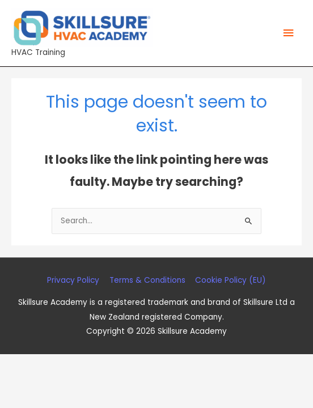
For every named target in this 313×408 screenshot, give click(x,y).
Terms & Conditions (147, 280)
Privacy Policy (73, 280)
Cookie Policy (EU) (230, 280)
